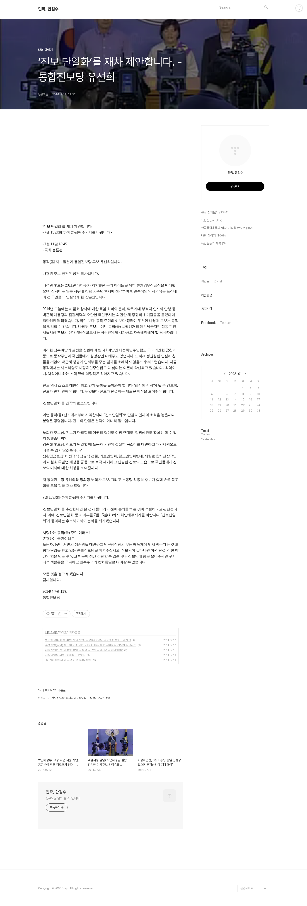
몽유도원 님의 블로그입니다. (63, 798)
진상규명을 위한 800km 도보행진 (65, 655)
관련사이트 (246, 888)
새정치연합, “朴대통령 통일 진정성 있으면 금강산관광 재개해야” (84, 650)
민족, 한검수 (48, 9)
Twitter (225, 323)
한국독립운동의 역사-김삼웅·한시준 (227, 228)
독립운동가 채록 (213, 243)
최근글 (205, 281)
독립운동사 (211, 220)
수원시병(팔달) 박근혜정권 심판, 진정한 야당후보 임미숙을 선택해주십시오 (90, 645)
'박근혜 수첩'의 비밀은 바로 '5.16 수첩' (68, 660)
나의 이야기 (51, 632)
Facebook (208, 323)
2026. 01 (235, 374)
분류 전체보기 (214, 212)
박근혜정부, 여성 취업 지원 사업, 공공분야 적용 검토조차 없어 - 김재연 (88, 640)
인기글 (218, 281)
